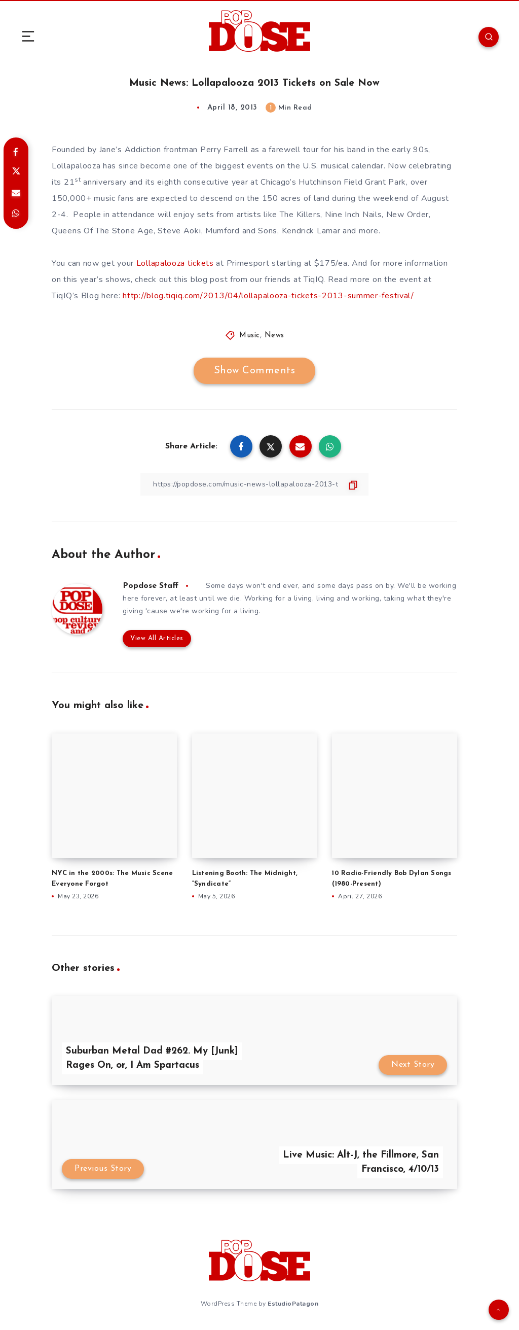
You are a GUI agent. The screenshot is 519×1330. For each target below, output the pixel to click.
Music (249, 335)
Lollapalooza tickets (175, 263)
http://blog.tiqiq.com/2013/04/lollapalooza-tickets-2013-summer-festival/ (268, 295)
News (274, 335)
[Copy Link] (254, 484)
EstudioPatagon (293, 1304)
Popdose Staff (150, 586)
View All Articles (156, 638)
